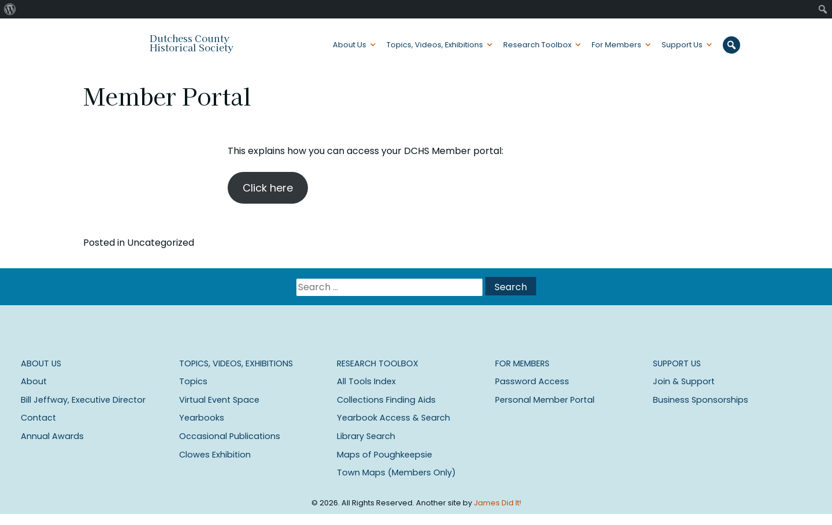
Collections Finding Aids (386, 400)
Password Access (532, 381)
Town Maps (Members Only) (396, 472)
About (34, 381)
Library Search (366, 436)
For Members (616, 45)
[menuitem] (10, 9)
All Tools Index (366, 381)
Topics (193, 381)
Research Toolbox (537, 45)
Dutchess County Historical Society (191, 42)
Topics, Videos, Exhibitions (435, 45)
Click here (268, 188)
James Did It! (497, 503)
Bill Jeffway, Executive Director (83, 400)
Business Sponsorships (700, 400)
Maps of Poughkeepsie (384, 454)
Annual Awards (52, 436)
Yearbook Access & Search (393, 417)
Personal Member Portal (545, 400)
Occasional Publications (229, 436)
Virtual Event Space (219, 400)
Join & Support (684, 381)
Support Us (682, 45)
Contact (38, 417)
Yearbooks (201, 417)
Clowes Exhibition (215, 454)
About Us (349, 45)
